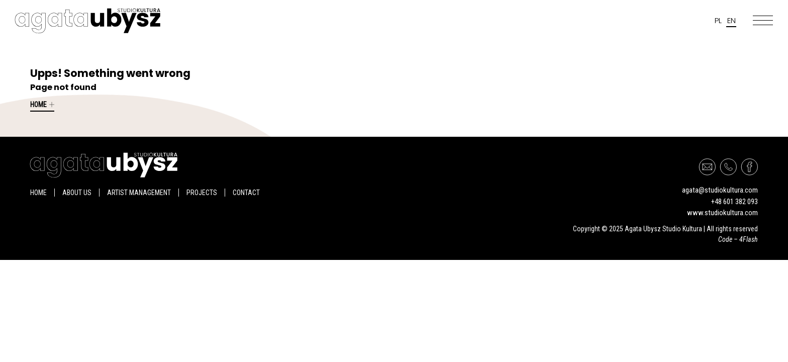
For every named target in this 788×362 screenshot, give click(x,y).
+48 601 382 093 (734, 201)
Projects (201, 193)
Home (42, 105)
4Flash (748, 239)
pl (718, 20)
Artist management (139, 193)
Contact (246, 193)
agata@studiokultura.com (720, 190)
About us (76, 193)
